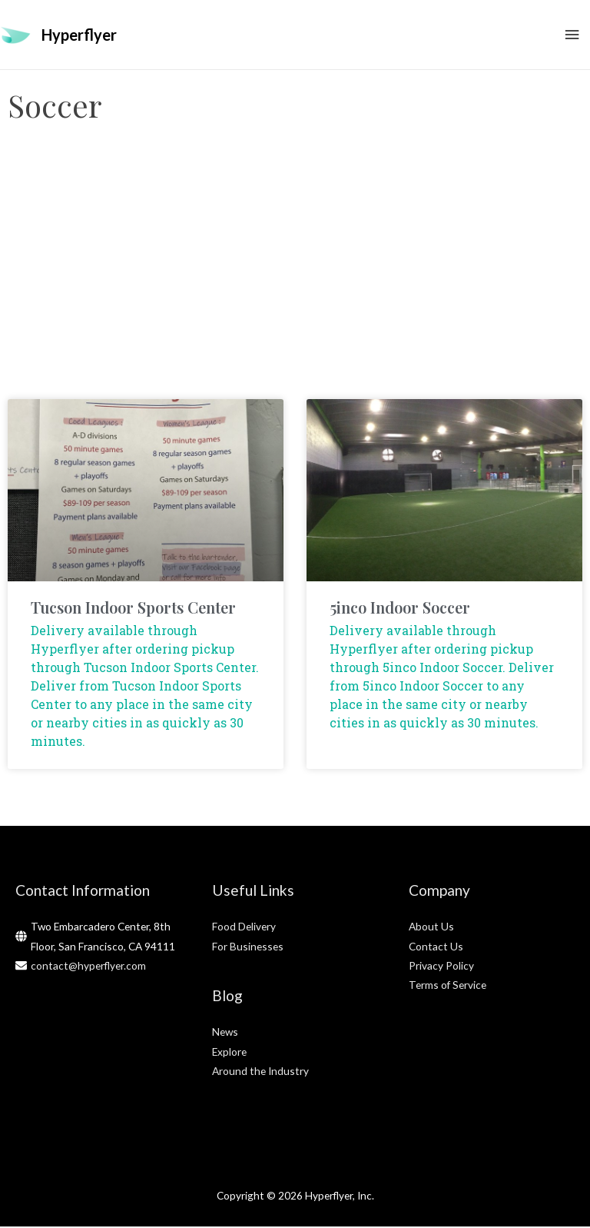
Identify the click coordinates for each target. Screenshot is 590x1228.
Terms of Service (447, 986)
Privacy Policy (441, 966)
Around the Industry (260, 1072)
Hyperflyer (79, 35)
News (225, 1033)
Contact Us (436, 947)
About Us (431, 927)
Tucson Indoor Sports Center (133, 608)
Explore (229, 1053)
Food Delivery (244, 927)
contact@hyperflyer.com (88, 966)
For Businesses (247, 947)
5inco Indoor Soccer (400, 608)
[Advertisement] (295, 277)
